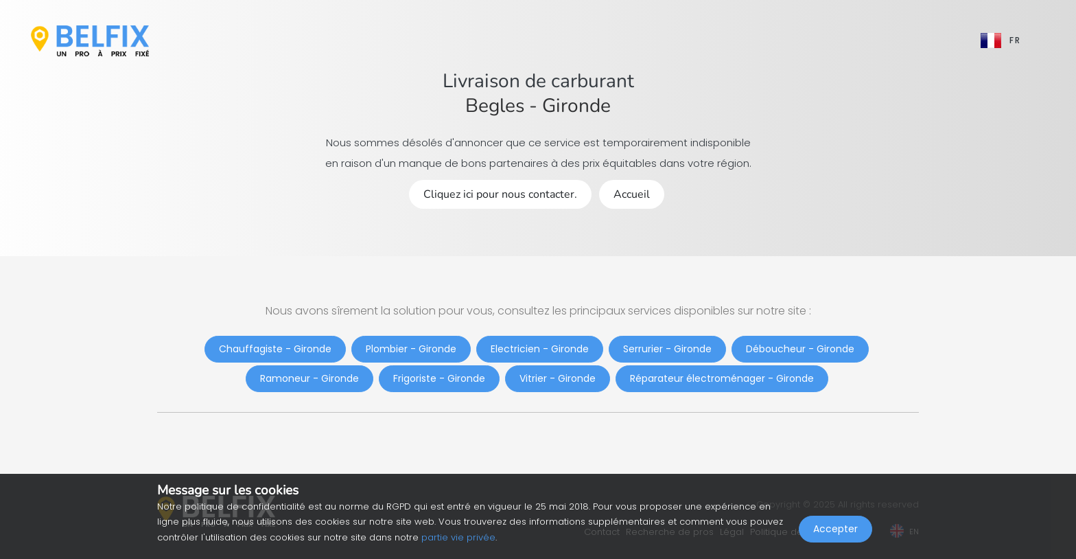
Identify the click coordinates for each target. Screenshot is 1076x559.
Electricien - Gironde (540, 349)
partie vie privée (458, 537)
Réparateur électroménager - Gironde (722, 378)
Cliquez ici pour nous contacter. (500, 194)
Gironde (576, 106)
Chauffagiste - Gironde (275, 349)
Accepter (835, 529)
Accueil (631, 194)
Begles (494, 106)
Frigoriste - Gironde (439, 378)
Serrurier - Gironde (667, 349)
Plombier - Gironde (411, 349)
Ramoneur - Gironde (309, 378)
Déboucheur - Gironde (800, 349)
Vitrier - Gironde (557, 378)
